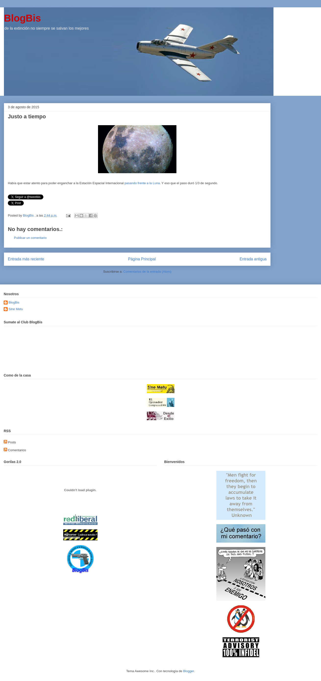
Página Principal (142, 259)
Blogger (188, 671)
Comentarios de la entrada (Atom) (147, 271)
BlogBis (22, 18)
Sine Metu (16, 309)
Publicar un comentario (30, 238)
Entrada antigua (253, 259)
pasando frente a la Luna (142, 183)
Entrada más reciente (26, 259)
